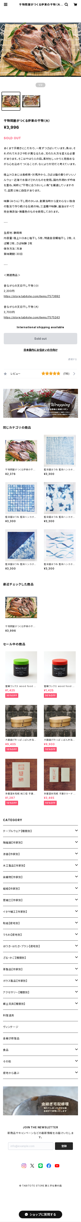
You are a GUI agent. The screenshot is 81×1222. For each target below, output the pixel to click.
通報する (72, 359)
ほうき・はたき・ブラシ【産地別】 (21, 946)
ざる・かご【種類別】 (14, 957)
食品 (6, 1049)
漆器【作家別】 (11, 854)
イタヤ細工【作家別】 (15, 911)
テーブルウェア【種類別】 (17, 831)
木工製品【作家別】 (14, 865)
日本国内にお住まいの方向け (40, 349)
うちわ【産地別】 (12, 934)
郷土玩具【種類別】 (14, 1003)
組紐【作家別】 (11, 888)
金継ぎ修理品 (11, 1038)
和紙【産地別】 (11, 923)
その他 (7, 1061)
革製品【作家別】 (13, 969)
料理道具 (8, 1015)
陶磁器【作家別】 (13, 842)
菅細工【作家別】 (13, 900)
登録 (64, 1146)
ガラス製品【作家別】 (15, 980)
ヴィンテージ (10, 1026)
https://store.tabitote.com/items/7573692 (32, 296)
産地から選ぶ (11, 1073)
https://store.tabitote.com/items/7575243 (32, 317)
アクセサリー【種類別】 (16, 992)
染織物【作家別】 (13, 877)
